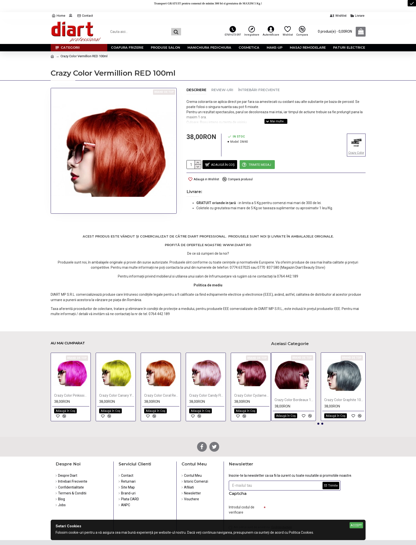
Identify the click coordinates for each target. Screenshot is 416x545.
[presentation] (300, 499)
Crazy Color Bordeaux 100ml (294, 387)
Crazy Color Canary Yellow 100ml (116, 383)
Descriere (196, 90)
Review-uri (222, 90)
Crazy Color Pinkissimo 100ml (71, 383)
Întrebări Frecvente (259, 90)
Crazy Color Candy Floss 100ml (206, 383)
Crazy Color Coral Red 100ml (161, 383)
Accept (356, 525)
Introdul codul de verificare (241, 497)
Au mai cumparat (68, 331)
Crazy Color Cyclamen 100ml (251, 383)
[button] (314, 411)
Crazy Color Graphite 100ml (344, 387)
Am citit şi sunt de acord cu (261, 516)
